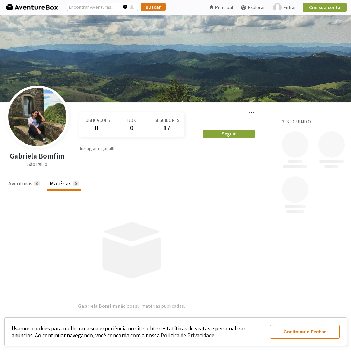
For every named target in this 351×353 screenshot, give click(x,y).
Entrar (284, 7)
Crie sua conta (325, 7)
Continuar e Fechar (305, 331)
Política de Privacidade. (188, 335)
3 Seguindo (297, 121)
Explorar (253, 7)
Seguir (229, 134)
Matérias (64, 183)
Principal (221, 7)
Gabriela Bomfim (37, 156)
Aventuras (24, 183)
